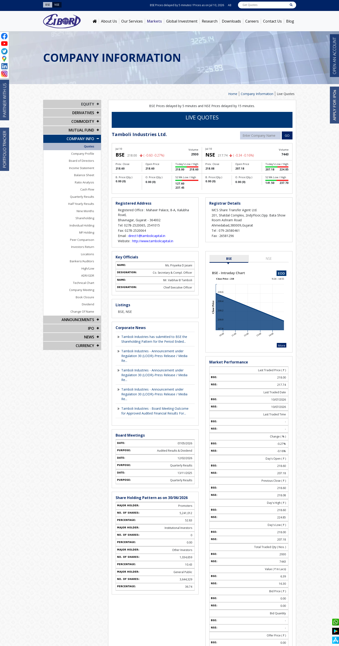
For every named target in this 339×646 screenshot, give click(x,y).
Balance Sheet (84, 175)
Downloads (231, 21)
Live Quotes (286, 94)
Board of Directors (81, 161)
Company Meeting (81, 290)
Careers (252, 21)
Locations (87, 254)
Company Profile (82, 154)
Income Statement (81, 168)
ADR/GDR (87, 275)
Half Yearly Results (81, 204)
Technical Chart (83, 283)
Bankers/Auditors (82, 261)
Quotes (89, 146)
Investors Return (82, 247)
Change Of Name (82, 311)
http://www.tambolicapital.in (152, 241)
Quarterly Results (82, 197)
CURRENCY (85, 345)
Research (209, 21)
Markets (154, 21)
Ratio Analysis (84, 182)
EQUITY (87, 104)
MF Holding (86, 232)
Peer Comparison (82, 240)
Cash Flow (87, 189)
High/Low (87, 268)
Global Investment (181, 21)
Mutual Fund (81, 130)
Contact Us (272, 21)
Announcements (78, 319)
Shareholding (84, 218)
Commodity (82, 121)
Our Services (132, 21)
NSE (269, 258)
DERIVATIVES (83, 112)
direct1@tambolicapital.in (146, 236)
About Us (109, 21)
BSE (229, 258)
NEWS (89, 337)
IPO (91, 328)
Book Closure (85, 297)
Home (232, 94)
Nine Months (85, 211)
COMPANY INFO (80, 138)
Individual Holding (82, 225)
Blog (290, 21)
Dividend (88, 304)
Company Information (257, 94)
